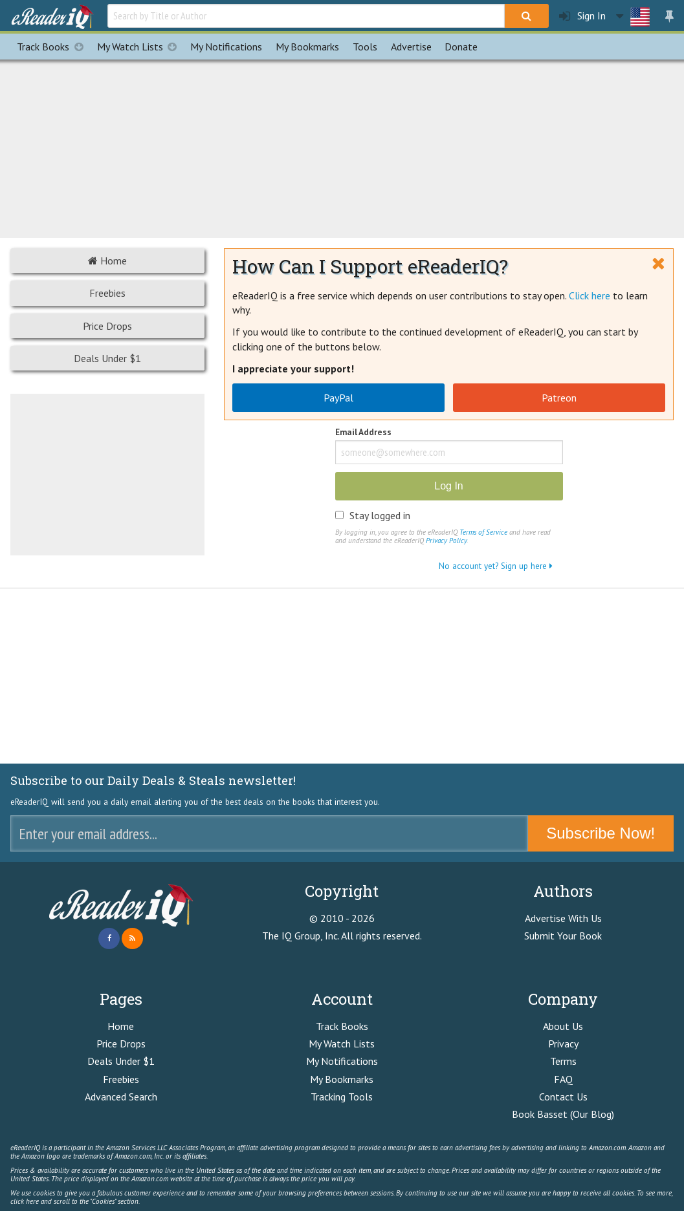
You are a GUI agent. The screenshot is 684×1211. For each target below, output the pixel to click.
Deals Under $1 (107, 358)
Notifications (226, 46)
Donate (461, 46)
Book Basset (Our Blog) (563, 1114)
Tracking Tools (342, 1096)
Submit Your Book (563, 935)
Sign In (582, 16)
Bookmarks (307, 46)
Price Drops (107, 325)
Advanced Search (121, 1096)
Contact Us (563, 1096)
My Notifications (342, 1061)
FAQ (563, 1079)
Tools (365, 46)
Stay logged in (379, 515)
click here (24, 1201)
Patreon (559, 397)
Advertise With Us (563, 918)
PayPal (338, 397)
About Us (563, 1026)
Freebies (107, 292)
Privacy (563, 1043)
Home (107, 260)
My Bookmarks (341, 1079)
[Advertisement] (342, 147)
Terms (563, 1061)
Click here (589, 295)
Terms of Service (483, 532)
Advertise (411, 46)
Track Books (53, 46)
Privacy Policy (446, 540)
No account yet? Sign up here (496, 566)
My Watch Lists (140, 46)
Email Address (363, 433)
